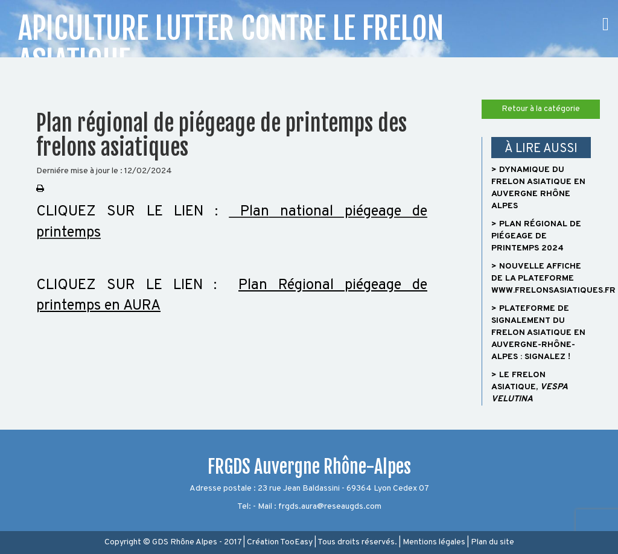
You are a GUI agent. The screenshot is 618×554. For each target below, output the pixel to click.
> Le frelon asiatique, (529, 387)
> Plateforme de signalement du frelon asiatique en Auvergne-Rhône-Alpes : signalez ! (538, 333)
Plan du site (492, 542)
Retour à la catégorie (541, 109)
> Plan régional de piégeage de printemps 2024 (536, 236)
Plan (249, 212)
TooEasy (296, 542)
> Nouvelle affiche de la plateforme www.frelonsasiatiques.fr (553, 278)
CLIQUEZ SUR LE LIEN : (132, 212)
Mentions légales (434, 542)
